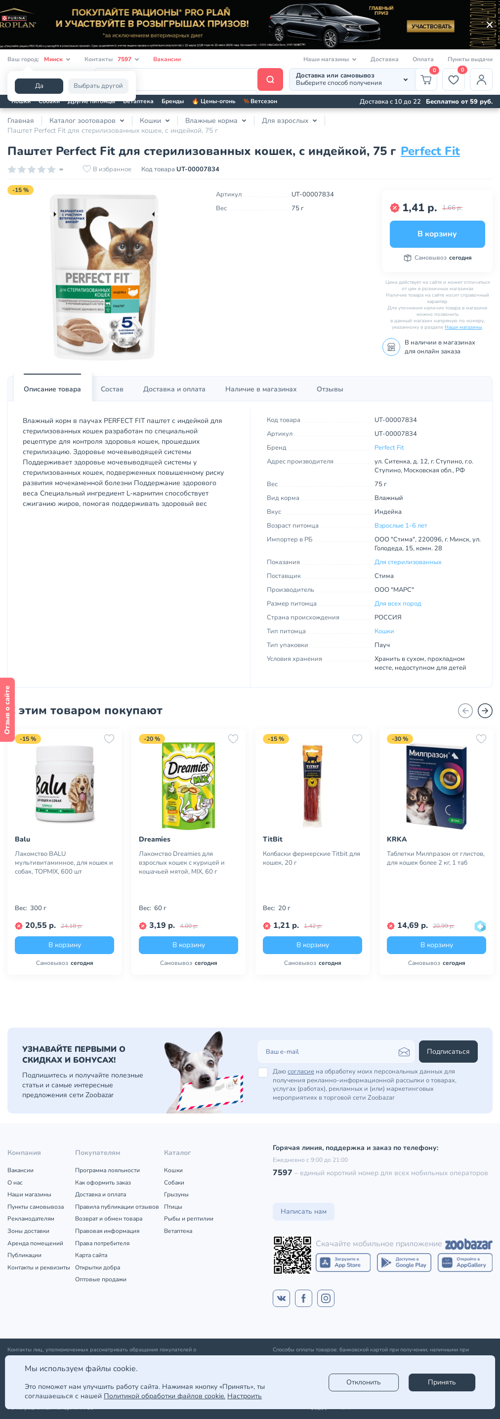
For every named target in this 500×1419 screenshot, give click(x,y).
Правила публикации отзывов (117, 1207)
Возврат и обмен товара (108, 1219)
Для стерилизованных (408, 562)
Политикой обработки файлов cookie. (164, 1396)
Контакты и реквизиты (38, 1267)
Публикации (24, 1255)
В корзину (437, 234)
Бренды (173, 101)
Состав (112, 389)
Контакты (111, 59)
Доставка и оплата (174, 389)
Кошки (21, 101)
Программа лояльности (107, 1170)
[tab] (52, 389)
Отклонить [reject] (363, 1382)
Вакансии (167, 59)
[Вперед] (485, 710)
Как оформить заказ (103, 1183)
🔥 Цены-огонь (214, 101)
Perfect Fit (430, 151)
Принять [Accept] (442, 1382)
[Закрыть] (490, 24)
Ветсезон (260, 101)
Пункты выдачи (470, 59)
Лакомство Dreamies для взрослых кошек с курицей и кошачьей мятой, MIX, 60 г (182, 862)
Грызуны (176, 1194)
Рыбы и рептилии (188, 1219)
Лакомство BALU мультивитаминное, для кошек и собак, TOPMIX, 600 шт (64, 862)
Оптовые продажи (100, 1279)
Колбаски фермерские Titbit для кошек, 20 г (311, 858)
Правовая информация (107, 1231)
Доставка (385, 59)
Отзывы (330, 389)
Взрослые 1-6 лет (401, 525)
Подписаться (448, 1051)
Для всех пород (398, 603)
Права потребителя (102, 1243)
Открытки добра (97, 1267)
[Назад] (465, 710)
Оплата (423, 59)
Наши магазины (463, 327)
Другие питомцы (91, 101)
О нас (15, 1183)
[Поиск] (188, 79)
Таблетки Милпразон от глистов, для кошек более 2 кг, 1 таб (436, 858)
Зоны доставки (28, 1231)
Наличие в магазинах (261, 389)
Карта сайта (91, 1255)
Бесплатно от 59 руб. (459, 101)
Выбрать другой (98, 85)
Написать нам (304, 1211)
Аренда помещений (35, 1243)
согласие (301, 1071)
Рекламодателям (30, 1219)
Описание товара (52, 389)
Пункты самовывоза (35, 1207)
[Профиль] (481, 79)
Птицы (173, 1207)
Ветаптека (138, 101)
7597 (282, 1172)
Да (39, 85)
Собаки (49, 101)
